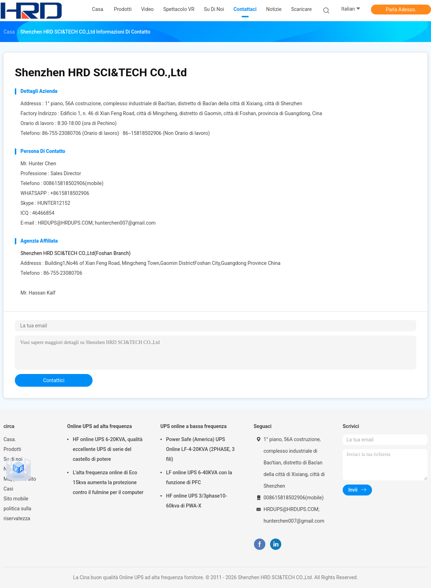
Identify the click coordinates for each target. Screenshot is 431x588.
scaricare (301, 9)
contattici (53, 380)
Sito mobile (16, 498)
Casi (8, 489)
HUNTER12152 (53, 203)
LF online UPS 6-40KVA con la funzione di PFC (199, 477)
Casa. (10, 439)
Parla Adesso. (401, 9)
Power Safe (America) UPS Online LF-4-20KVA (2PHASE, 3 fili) (200, 449)
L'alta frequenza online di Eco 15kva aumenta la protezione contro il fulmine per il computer (108, 482)
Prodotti (12, 449)
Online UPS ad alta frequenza (99, 426)
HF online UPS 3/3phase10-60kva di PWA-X (196, 501)
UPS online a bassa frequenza (193, 426)
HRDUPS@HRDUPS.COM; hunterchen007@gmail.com (97, 223)
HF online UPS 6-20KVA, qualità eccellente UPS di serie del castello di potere (107, 449)
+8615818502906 (69, 193)
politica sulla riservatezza (17, 513)
